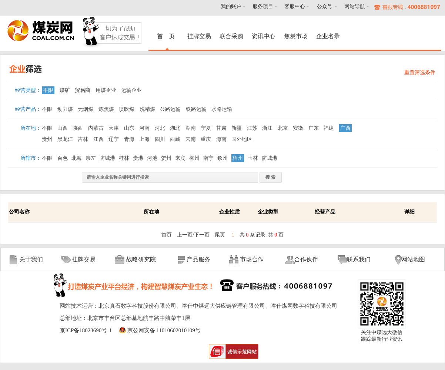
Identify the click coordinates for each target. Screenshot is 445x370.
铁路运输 (196, 109)
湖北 (175, 128)
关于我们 (31, 259)
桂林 (124, 158)
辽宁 (113, 139)
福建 (329, 128)
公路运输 (170, 109)
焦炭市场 (296, 36)
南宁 (208, 158)
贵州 (47, 139)
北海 (76, 158)
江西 (98, 139)
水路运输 (221, 109)
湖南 (190, 128)
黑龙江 (65, 139)
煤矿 (65, 90)
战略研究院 (141, 259)
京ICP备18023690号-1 (86, 330)
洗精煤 (147, 109)
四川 (160, 139)
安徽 (298, 128)
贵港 (138, 158)
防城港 (107, 158)
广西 (345, 128)
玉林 (253, 158)
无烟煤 (85, 109)
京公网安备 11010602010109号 (164, 330)
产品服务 (198, 259)
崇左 (91, 158)
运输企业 (131, 90)
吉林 (83, 139)
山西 (62, 128)
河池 (152, 158)
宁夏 (206, 128)
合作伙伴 (306, 259)
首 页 (167, 36)
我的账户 (231, 6)
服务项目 (262, 6)
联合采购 (231, 36)
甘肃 (221, 128)
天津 (113, 128)
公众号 (324, 6)
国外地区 (241, 139)
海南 (221, 139)
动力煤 (65, 109)
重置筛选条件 (419, 72)
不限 (48, 90)
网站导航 (354, 6)
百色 (62, 158)
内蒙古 (96, 128)
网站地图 (413, 259)
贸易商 (82, 90)
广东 (313, 128)
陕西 (78, 128)
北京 (283, 128)
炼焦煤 (106, 109)
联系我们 (359, 259)
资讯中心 (263, 36)
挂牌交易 (199, 36)
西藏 (175, 139)
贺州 (166, 158)
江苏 (252, 128)
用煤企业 (106, 90)
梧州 (237, 158)
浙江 (267, 128)
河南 (144, 128)
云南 (190, 139)
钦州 (222, 158)
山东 (129, 128)
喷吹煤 (126, 109)
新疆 (236, 128)
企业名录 (328, 36)
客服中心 (294, 6)
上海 (144, 139)
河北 (160, 128)
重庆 (206, 139)
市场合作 (252, 259)
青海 (129, 139)
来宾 (180, 158)
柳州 (194, 158)
